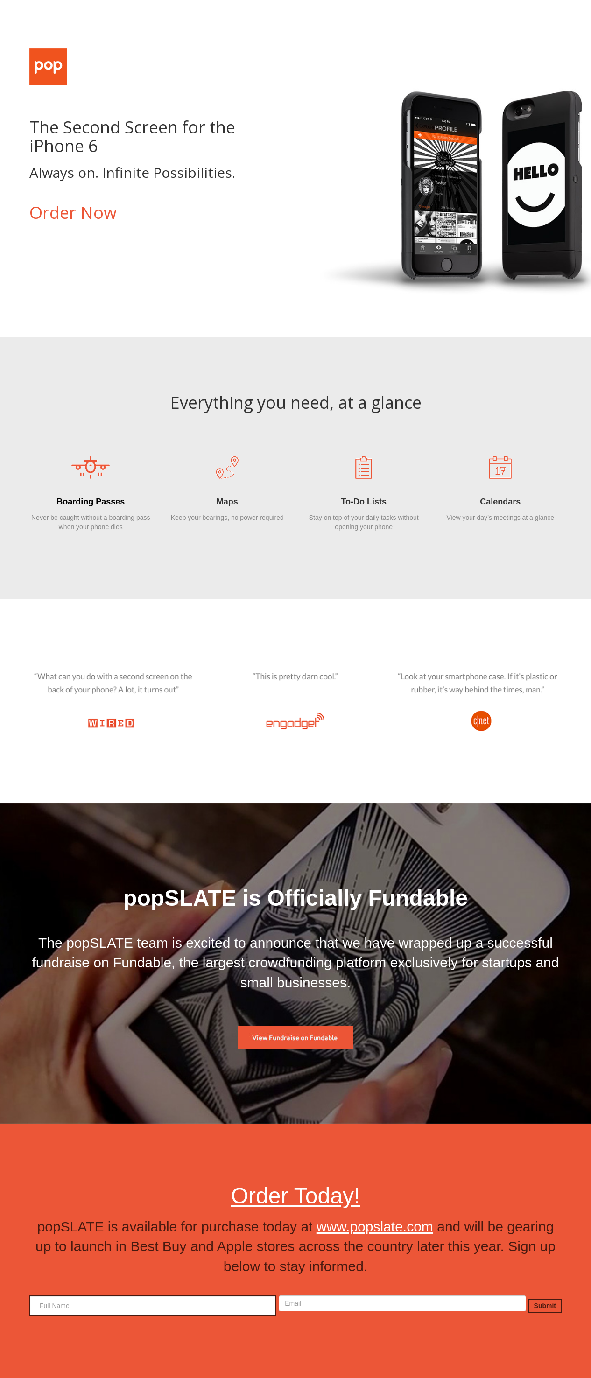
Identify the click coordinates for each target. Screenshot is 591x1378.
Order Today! (295, 1195)
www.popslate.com (375, 1226)
